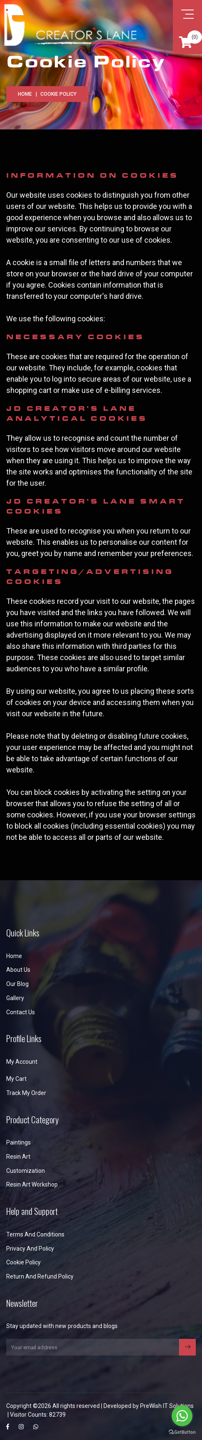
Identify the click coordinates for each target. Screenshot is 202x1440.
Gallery (15, 998)
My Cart (16, 1078)
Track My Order (26, 1093)
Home (25, 94)
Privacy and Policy (30, 1248)
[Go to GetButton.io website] (182, 1431)
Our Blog (17, 984)
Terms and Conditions (35, 1234)
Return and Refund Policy (40, 1276)
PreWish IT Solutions (167, 1406)
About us (18, 969)
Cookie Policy (23, 1262)
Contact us (20, 1012)
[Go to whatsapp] (182, 1415)
